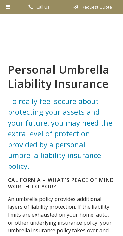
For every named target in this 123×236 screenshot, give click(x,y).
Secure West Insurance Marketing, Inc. (61, 33)
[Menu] (7, 6)
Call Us (38, 6)
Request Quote (91, 6)
